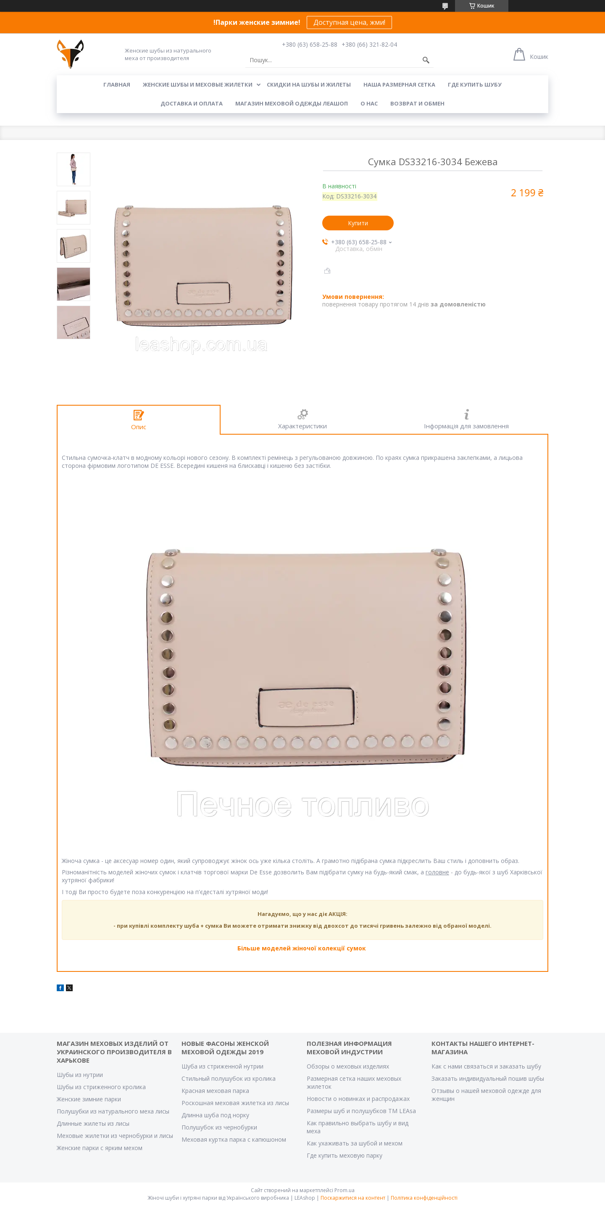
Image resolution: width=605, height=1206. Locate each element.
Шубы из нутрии (80, 1075)
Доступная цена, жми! (349, 22)
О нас (369, 103)
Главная (116, 84)
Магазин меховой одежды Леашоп (291, 103)
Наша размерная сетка (399, 84)
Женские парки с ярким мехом (99, 1148)
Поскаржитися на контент (353, 1197)
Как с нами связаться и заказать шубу (486, 1066)
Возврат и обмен (417, 103)
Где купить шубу (475, 84)
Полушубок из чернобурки (219, 1127)
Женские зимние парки (89, 1099)
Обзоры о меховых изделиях (348, 1066)
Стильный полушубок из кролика (229, 1078)
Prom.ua (344, 1190)
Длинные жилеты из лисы (93, 1123)
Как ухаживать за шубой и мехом (354, 1143)
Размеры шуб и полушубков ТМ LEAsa (361, 1111)
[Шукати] (426, 60)
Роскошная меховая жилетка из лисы (235, 1103)
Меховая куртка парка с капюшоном (234, 1139)
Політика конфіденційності (424, 1197)
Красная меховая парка (215, 1091)
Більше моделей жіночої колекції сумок (301, 948)
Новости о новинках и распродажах (358, 1099)
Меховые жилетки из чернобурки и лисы (115, 1136)
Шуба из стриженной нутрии (222, 1066)
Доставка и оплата (191, 103)
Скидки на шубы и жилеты (309, 84)
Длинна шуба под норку (215, 1115)
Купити (358, 223)
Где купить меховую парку (344, 1155)
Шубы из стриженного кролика (101, 1087)
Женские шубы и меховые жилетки (198, 84)
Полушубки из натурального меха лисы (113, 1111)
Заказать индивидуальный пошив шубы (487, 1078)
